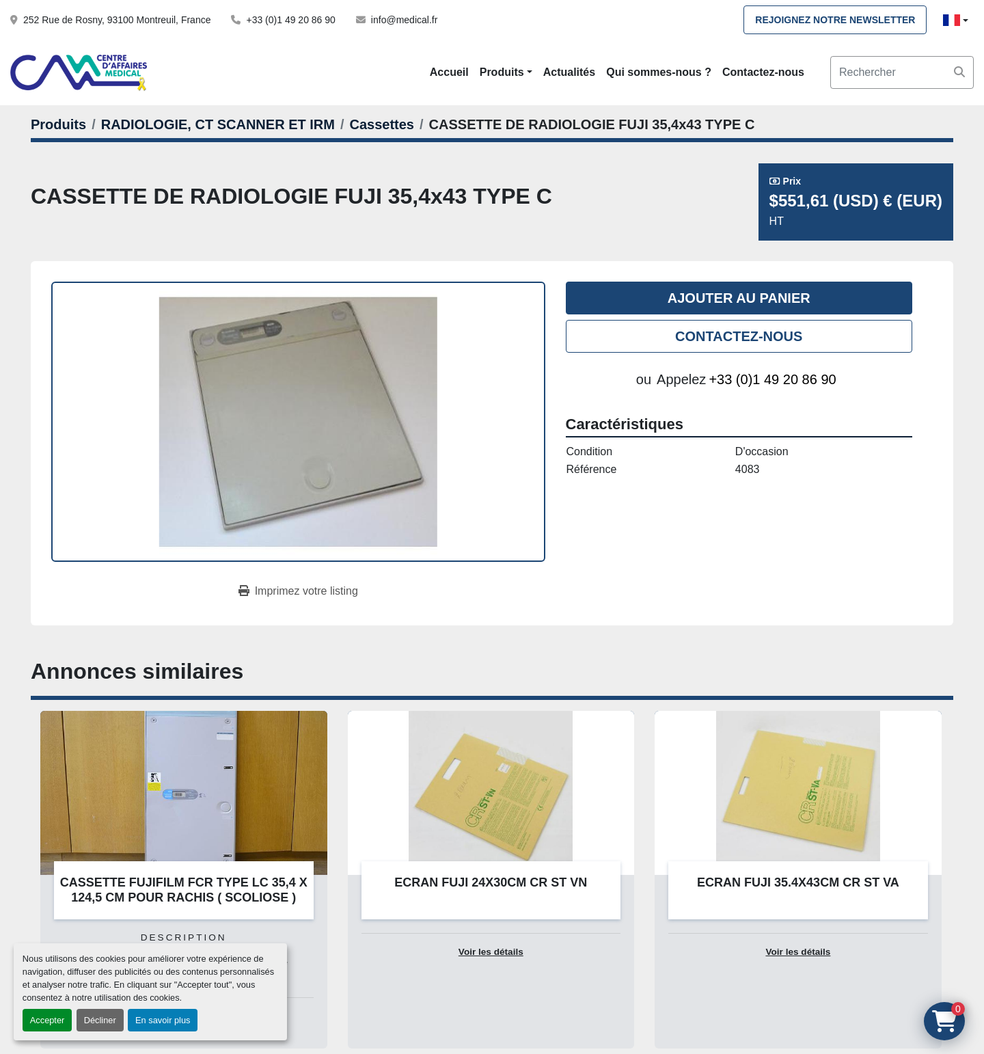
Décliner (100, 1020)
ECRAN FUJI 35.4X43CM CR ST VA (798, 882)
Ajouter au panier (739, 298)
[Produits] (58, 124)
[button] (506, 72)
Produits (502, 72)
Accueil (449, 72)
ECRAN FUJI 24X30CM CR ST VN (490, 882)
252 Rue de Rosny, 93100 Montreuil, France (116, 19)
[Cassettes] (381, 124)
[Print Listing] (298, 591)
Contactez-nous (763, 72)
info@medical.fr (404, 19)
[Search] (902, 72)
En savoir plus (162, 1020)
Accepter (47, 1020)
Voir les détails (491, 952)
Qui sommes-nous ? (658, 72)
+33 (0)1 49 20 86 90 (290, 19)
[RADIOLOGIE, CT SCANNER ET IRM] (218, 124)
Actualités (569, 72)
